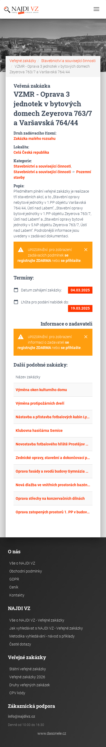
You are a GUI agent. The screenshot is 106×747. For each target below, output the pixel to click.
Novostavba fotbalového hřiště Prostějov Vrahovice (53, 444)
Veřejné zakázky (23, 61)
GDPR (14, 579)
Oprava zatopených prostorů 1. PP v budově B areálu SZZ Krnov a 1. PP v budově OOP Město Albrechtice (53, 512)
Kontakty (16, 595)
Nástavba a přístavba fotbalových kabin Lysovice (53, 417)
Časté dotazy (20, 644)
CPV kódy (17, 693)
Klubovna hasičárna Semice (39, 430)
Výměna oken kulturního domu (41, 390)
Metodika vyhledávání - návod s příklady (42, 636)
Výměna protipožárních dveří (40, 403)
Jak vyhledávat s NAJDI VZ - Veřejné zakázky (46, 628)
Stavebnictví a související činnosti (68, 61)
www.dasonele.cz (51, 733)
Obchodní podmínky (25, 571)
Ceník (13, 587)
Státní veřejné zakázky (27, 669)
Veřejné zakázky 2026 (27, 677)
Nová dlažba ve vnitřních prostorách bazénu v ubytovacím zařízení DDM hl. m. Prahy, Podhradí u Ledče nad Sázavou (53, 485)
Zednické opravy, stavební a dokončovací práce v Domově (53, 458)
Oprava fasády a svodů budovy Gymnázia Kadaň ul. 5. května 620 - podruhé (53, 471)
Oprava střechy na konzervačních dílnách (50, 498)
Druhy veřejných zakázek (29, 685)
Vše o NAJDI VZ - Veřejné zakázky (36, 620)
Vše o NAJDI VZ (22, 563)
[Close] (85, 250)
